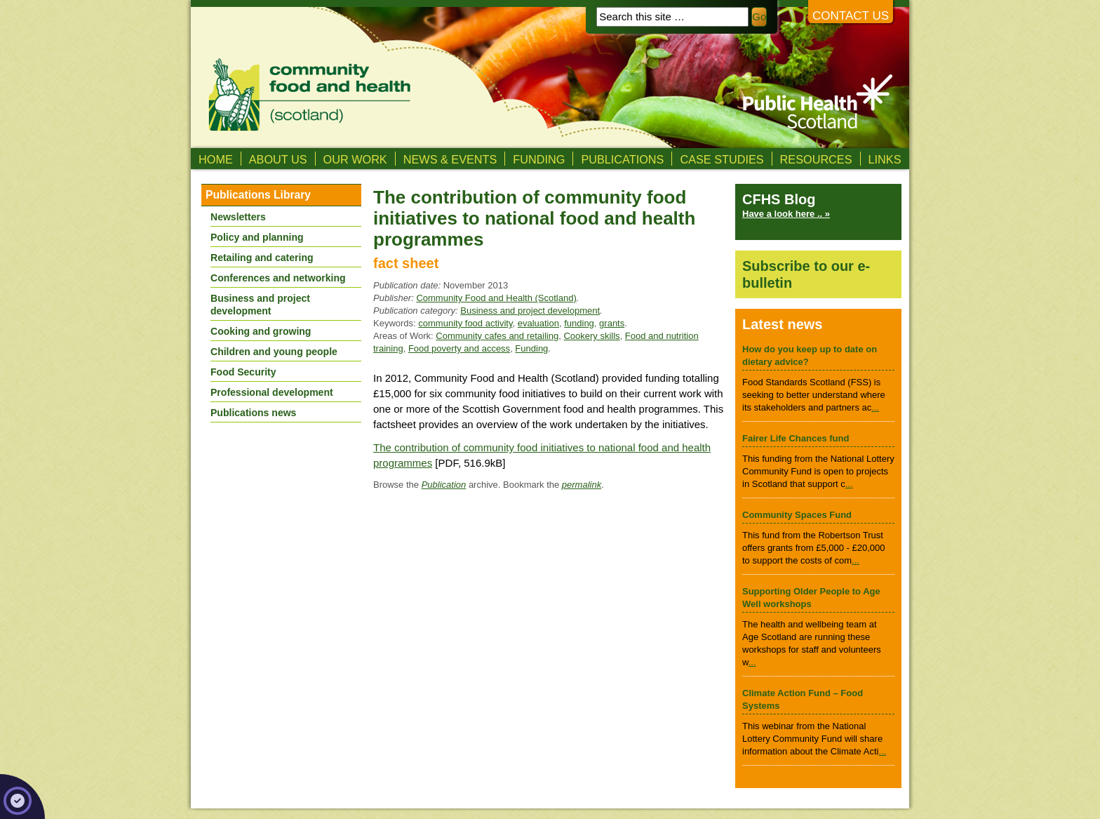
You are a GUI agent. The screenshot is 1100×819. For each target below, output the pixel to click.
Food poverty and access (459, 348)
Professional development (271, 392)
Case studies (721, 159)
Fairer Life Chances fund (795, 438)
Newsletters (238, 216)
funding (579, 323)
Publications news (253, 412)
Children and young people (273, 351)
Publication (444, 484)
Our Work (355, 159)
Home (216, 159)
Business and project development (530, 310)
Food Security (243, 372)
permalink (581, 484)
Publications (622, 159)
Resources (816, 159)
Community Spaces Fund (797, 515)
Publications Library (258, 195)
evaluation (538, 323)
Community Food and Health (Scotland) (496, 298)
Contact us (850, 15)
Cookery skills (591, 336)
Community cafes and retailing (497, 336)
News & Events (450, 159)
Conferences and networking (278, 278)
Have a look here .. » (786, 213)
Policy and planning (257, 237)
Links (884, 159)
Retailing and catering (262, 257)
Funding (539, 159)
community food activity (465, 323)
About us (278, 159)
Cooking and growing (260, 331)
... (875, 407)
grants (611, 323)
